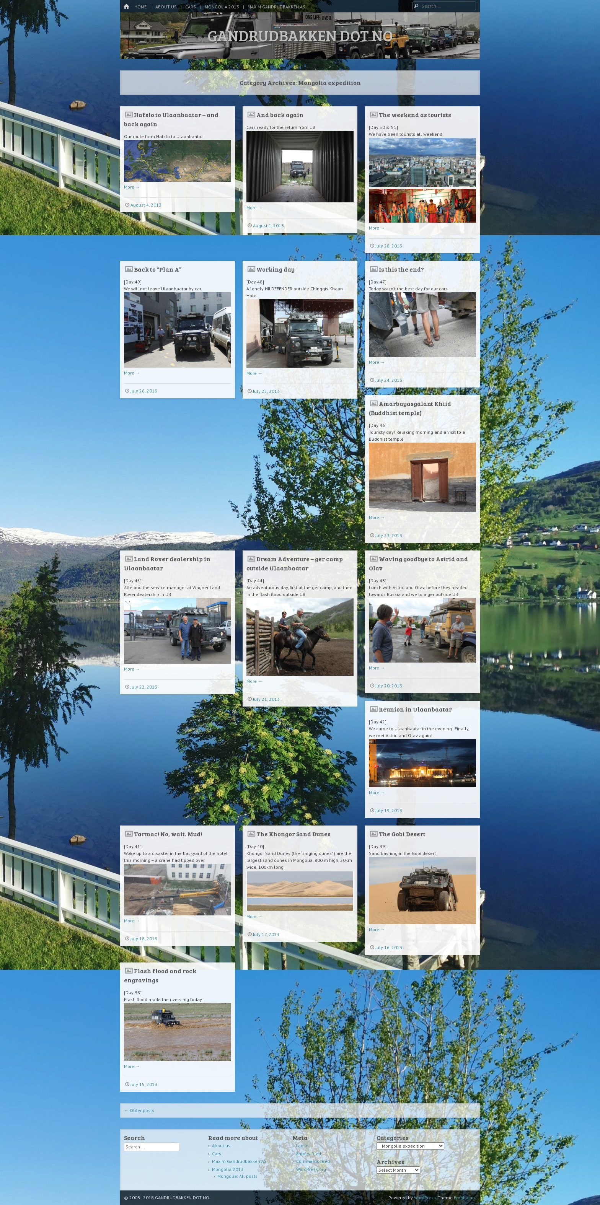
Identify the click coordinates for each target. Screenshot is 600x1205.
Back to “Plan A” (157, 269)
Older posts (139, 1110)
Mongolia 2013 (222, 7)
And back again (279, 115)
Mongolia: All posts (237, 1176)
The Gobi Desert (402, 834)
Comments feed (313, 1161)
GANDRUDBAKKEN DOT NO (300, 35)
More (132, 187)
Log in (302, 1145)
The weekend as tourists (415, 115)
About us (166, 7)
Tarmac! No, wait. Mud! (168, 834)
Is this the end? (401, 269)
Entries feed (308, 1153)
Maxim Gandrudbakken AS (276, 7)
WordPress (425, 1197)
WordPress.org (311, 1169)
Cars (190, 7)
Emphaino (464, 1197)
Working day (275, 269)
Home (140, 7)
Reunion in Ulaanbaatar (415, 709)
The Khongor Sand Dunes (293, 834)
